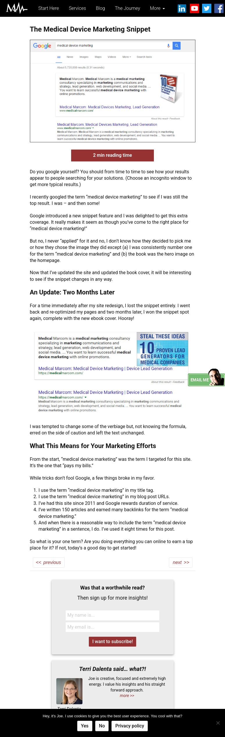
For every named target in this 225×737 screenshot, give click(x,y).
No (102, 726)
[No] (218, 723)
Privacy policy (129, 726)
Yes (85, 726)
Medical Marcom (17, 8)
